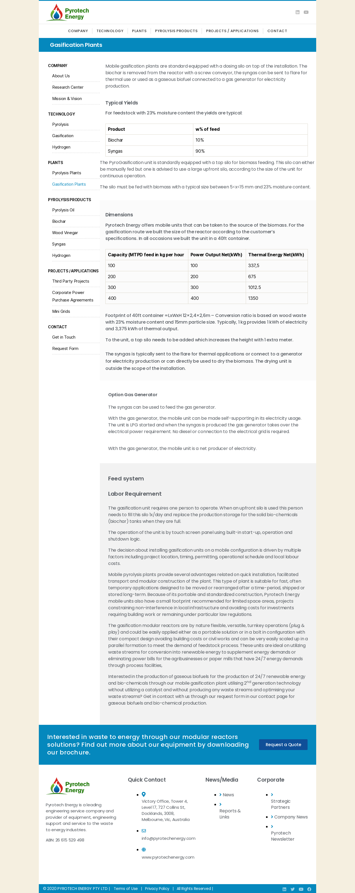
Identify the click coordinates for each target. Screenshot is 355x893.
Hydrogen (61, 147)
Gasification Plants (69, 184)
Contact (277, 31)
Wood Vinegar (65, 232)
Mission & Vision (67, 98)
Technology (110, 31)
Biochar (59, 221)
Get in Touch (63, 337)
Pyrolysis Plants (66, 172)
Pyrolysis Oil (63, 210)
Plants (139, 31)
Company (78, 31)
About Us (61, 75)
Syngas (58, 244)
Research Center (67, 87)
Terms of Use (126, 888)
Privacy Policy (158, 888)
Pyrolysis (60, 124)
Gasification (62, 135)
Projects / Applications (232, 31)
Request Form (65, 348)
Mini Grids (61, 311)
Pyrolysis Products (176, 31)
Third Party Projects (70, 281)
